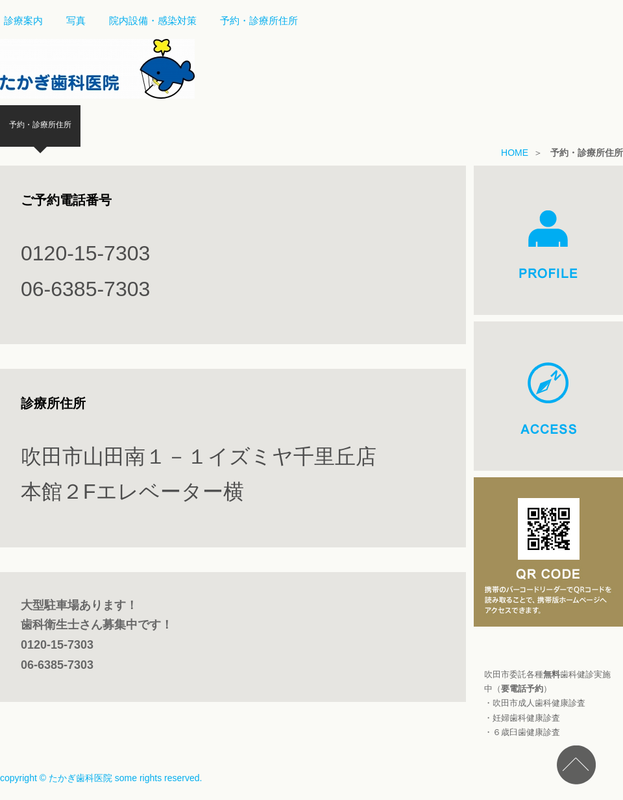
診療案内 (23, 20)
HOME (514, 152)
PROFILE (548, 240)
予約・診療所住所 (259, 20)
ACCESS (548, 396)
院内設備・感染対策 (153, 20)
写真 (76, 20)
